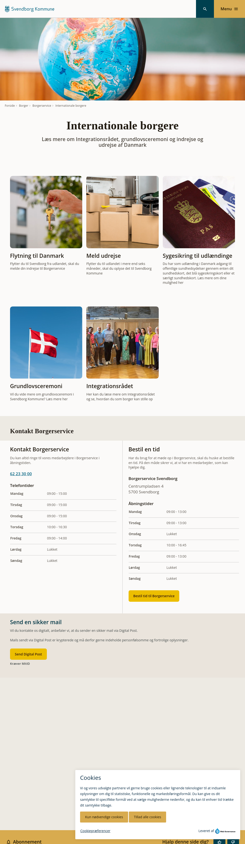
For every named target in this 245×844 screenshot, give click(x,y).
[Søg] (205, 9)
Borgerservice (42, 106)
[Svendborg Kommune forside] (29, 9)
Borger (23, 106)
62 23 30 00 (21, 473)
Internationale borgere (70, 106)
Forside (10, 106)
